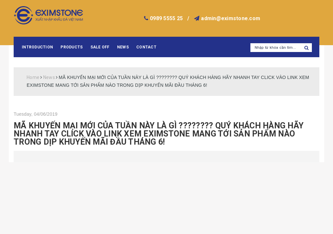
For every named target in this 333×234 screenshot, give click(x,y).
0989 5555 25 (166, 18)
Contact (146, 47)
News (123, 47)
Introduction (37, 47)
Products (71, 47)
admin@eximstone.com (230, 18)
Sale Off (100, 47)
